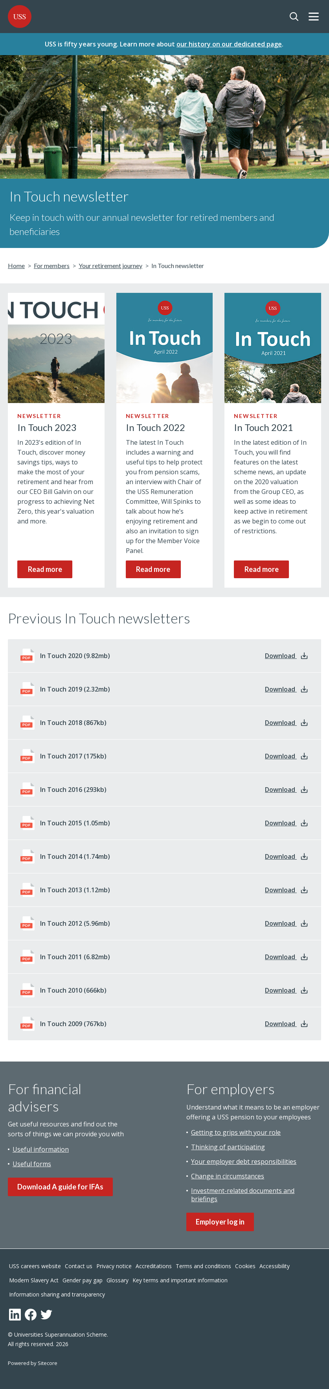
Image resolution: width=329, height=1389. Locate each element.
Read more (45, 566)
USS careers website (35, 1265)
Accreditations (154, 1265)
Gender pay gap (82, 1279)
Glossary (118, 1279)
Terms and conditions (203, 1265)
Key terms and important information (180, 1279)
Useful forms (32, 1161)
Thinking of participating (228, 1144)
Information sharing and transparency (57, 1293)
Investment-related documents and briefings (242, 1192)
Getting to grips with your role (236, 1130)
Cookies (245, 1265)
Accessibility (274, 1265)
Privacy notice (114, 1265)
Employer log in (220, 1219)
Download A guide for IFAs (60, 1184)
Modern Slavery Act (34, 1279)
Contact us (78, 1265)
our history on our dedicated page (229, 43)
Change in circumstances (227, 1173)
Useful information (41, 1147)
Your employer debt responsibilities (243, 1159)
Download (287, 653)
